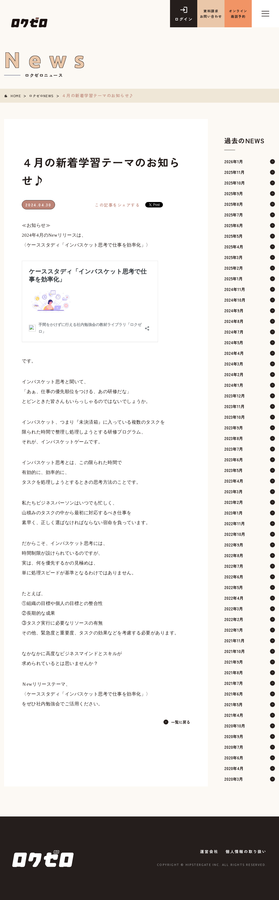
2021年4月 (233, 714)
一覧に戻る (180, 721)
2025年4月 (233, 246)
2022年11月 (234, 523)
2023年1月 (233, 512)
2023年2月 (233, 501)
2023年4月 (233, 480)
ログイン (184, 19)
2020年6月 (233, 757)
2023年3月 (233, 491)
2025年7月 (233, 214)
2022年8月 (233, 555)
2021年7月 (233, 682)
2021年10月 (234, 651)
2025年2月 (233, 267)
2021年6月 (233, 693)
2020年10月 (234, 725)
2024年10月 (234, 299)
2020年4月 (234, 768)
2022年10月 (234, 533)
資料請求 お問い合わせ (211, 13)
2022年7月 (233, 565)
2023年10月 (234, 416)
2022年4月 (234, 597)
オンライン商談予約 (238, 13)
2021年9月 (233, 661)
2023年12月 (234, 395)
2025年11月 (234, 171)
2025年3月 (233, 257)
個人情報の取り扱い (246, 851)
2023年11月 (234, 406)
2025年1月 (233, 278)
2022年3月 (233, 608)
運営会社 (207, 851)
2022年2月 (233, 619)
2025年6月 (233, 225)
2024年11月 (234, 289)
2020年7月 (233, 746)
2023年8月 (233, 438)
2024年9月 (234, 310)
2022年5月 (233, 587)
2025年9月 (233, 193)
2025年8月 (233, 203)
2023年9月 (233, 427)
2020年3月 (233, 778)
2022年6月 (233, 576)
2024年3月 (233, 363)
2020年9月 (233, 736)
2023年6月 (233, 459)
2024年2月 (234, 374)
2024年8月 (234, 320)
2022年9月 (233, 544)
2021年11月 (234, 640)
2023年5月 (233, 470)
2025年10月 (234, 182)
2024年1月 (233, 384)
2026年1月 (233, 161)
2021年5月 (233, 704)
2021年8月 (233, 672)
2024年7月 (234, 331)
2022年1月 (233, 629)
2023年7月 (233, 448)
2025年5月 (233, 235)
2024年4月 (234, 352)
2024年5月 (233, 342)
